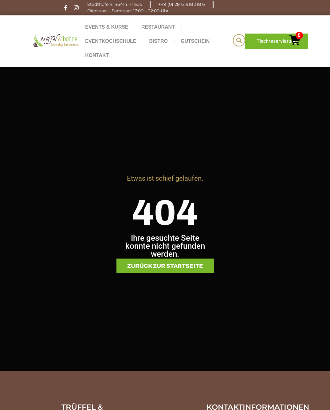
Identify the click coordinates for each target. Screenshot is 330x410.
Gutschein (195, 41)
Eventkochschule (110, 41)
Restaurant (158, 27)
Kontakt (97, 55)
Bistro (158, 41)
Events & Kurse (106, 27)
